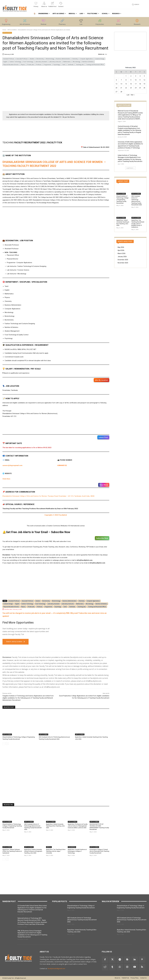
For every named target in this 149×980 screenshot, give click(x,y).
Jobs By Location (101, 380)
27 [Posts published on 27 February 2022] (116, 92)
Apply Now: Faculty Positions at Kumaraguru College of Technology (77, 851)
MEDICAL (49, 847)
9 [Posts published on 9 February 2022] (130, 80)
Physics (23, 64)
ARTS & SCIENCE (12, 30)
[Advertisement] (55, 94)
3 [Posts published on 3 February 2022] (135, 76)
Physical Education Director (11, 64)
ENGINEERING (71, 847)
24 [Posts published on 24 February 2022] (135, 88)
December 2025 (123, 259)
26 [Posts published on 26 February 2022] (144, 88)
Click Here (6, 479)
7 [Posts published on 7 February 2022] (121, 80)
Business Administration (63, 58)
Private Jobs (30, 64)
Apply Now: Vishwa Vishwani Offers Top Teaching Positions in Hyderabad (12, 851)
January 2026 (122, 256)
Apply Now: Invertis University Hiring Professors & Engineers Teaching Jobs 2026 (33, 851)
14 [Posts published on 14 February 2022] (121, 84)
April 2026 (121, 250)
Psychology (56, 64)
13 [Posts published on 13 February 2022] (116, 84)
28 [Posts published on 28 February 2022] (121, 92)
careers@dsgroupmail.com (12, 465)
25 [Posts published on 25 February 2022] (140, 88)
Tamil (63, 64)
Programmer (47, 64)
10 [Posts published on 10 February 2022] (135, 80)
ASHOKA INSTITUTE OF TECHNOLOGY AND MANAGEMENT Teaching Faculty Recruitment (99, 826)
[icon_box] (36, 5)
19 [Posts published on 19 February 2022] (144, 84)
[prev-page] (3, 743)
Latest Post (103, 437)
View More (104, 485)
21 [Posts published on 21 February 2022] (121, 88)
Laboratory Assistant (41, 61)
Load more (130, 168)
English (5, 61)
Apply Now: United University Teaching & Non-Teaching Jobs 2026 (55, 825)
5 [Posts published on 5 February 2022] (144, 76)
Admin (100, 54)
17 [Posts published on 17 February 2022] (135, 84)
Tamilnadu (70, 64)
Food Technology (28, 61)
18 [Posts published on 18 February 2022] (140, 84)
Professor (39, 64)
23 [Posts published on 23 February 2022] (131, 88)
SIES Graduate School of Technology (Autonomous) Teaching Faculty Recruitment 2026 (33, 826)
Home (4, 30)
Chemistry (75, 58)
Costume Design (99, 58)
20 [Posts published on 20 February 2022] (116, 88)
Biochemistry (40, 58)
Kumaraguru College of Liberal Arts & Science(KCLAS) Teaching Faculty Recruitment (99, 851)
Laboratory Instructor (55, 61)
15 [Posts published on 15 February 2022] (126, 84)
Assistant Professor (8, 58)
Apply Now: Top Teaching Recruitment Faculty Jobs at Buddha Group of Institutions (137, 223)
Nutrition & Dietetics (88, 61)
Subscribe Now (102, 538)
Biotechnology (50, 58)
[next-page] (7, 743)
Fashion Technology (15, 61)
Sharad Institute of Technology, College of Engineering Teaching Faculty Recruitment (12, 825)
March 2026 (121, 253)
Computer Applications (86, 58)
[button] (135, 4)
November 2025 (123, 263)
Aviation (32, 58)
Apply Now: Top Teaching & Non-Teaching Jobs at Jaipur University (56, 851)
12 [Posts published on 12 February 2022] (144, 80)
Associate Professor (22, 58)
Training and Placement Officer (95, 64)
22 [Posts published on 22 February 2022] (126, 88)
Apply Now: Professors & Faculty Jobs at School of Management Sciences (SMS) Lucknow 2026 (77, 825)
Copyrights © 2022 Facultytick (55, 515)
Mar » (133, 95)
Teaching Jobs (80, 64)
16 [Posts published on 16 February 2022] (131, 84)
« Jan (127, 95)
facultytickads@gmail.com (56, 968)
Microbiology (76, 61)
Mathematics (67, 61)
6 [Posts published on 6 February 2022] (116, 80)
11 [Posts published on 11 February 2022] (140, 80)
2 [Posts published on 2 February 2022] (130, 76)
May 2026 (121, 247)
